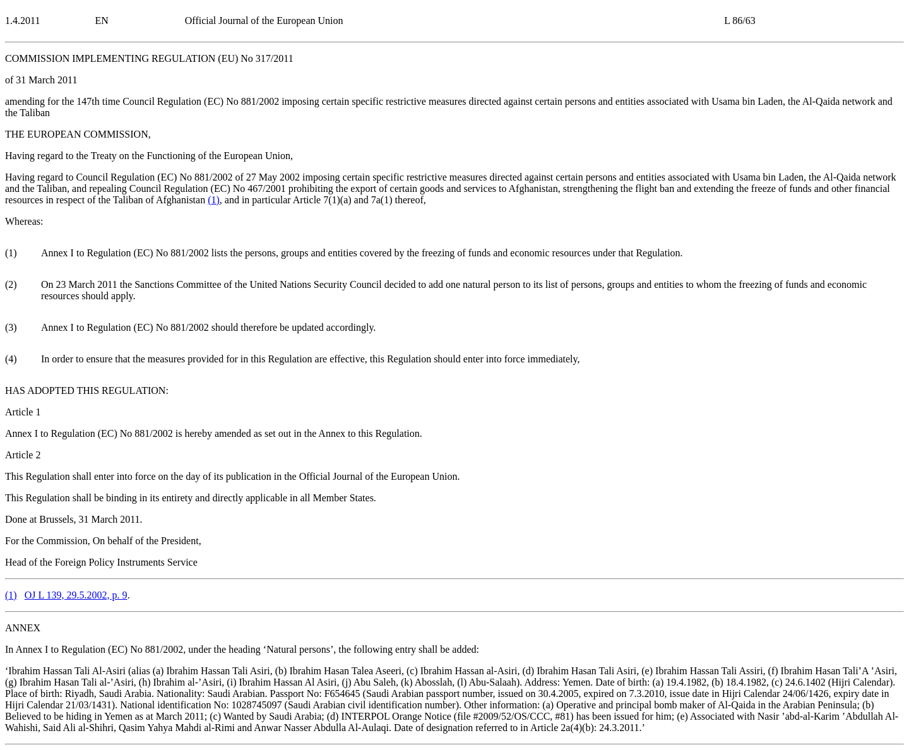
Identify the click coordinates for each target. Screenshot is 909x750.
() (214, 199)
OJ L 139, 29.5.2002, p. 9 (76, 595)
